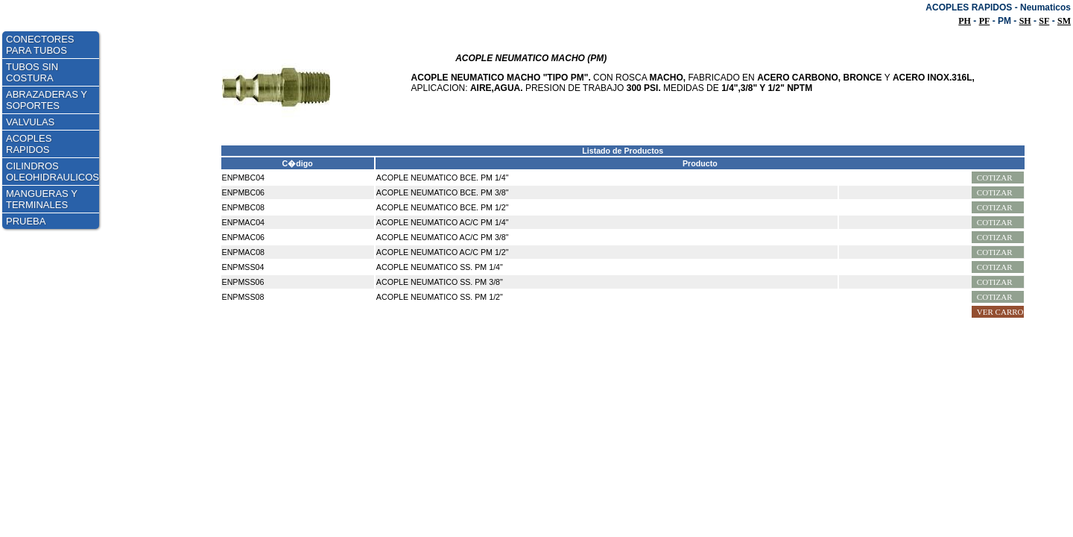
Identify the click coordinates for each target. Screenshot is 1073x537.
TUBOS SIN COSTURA (32, 72)
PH (964, 21)
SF (1044, 21)
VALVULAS (30, 122)
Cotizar (995, 177)
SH (1025, 21)
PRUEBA (25, 221)
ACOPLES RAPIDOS (28, 144)
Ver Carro (1000, 311)
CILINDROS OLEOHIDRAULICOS (52, 171)
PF (984, 21)
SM (1064, 21)
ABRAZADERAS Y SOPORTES (46, 100)
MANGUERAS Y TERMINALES (41, 199)
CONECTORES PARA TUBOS (40, 45)
